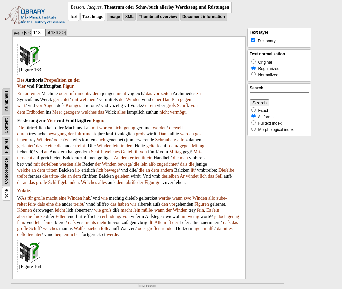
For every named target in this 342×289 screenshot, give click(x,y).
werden (160, 127)
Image (114, 16)
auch (100, 139)
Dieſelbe (226, 170)
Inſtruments (79, 93)
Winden (133, 99)
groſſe (41, 182)
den (164, 204)
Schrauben (165, 139)
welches (89, 112)
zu (70, 80)
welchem (88, 99)
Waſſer (80, 228)
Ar (182, 176)
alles (121, 112)
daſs (184, 164)
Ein (20, 93)
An (116, 157)
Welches (89, 182)
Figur (68, 86)
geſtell (152, 145)
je (45, 145)
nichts (90, 222)
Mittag (198, 145)
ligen (198, 228)
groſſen (154, 228)
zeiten (166, 93)
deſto (22, 234)
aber (21, 216)
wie (68, 139)
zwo (187, 198)
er (147, 105)
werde (164, 198)
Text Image (92, 16)
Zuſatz (23, 190)
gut (159, 182)
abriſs (131, 182)
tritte (53, 176)
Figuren (201, 204)
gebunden (70, 182)
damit (222, 228)
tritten (51, 170)
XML (129, 16)
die (59, 145)
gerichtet (61, 99)
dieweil (176, 127)
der (77, 80)
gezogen (71, 112)
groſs (171, 105)
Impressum (147, 285)
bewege (111, 170)
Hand (168, 99)
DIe (20, 127)
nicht (121, 93)
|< (25, 32)
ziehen (94, 228)
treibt (80, 145)
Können (24, 210)
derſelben (49, 164)
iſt (137, 151)
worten (105, 127)
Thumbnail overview (158, 16)
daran (22, 182)
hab (86, 198)
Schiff (182, 105)
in (177, 99)
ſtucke (39, 216)
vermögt (178, 112)
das (149, 93)
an (46, 151)
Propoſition (55, 80)
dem (97, 93)
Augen (49, 105)
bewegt (124, 164)
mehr (102, 222)
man (184, 157)
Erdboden (35, 112)
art (27, 93)
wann (177, 198)
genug (129, 127)
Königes (73, 105)
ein (153, 105)
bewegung (57, 133)
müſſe (146, 210)
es (231, 228)
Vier (21, 86)
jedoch (220, 216)
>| (64, 32)
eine (52, 145)
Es (208, 210)
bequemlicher (67, 234)
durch (22, 133)
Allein (160, 222)
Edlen (61, 216)
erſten (135, 157)
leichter (35, 234)
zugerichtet (167, 164)
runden (168, 228)
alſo (180, 139)
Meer (57, 112)
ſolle (105, 228)
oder (63, 93)
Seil (219, 176)
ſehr (38, 222)
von (194, 105)
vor (156, 93)
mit (75, 99)
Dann (164, 133)
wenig (193, 216)
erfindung (111, 216)
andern (166, 170)
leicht (60, 210)
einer (35, 93)
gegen (185, 145)
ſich (99, 170)
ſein (116, 145)
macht (51, 198)
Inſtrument (85, 133)
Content (6, 125)
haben (123, 204)
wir (133, 204)
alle (77, 164)
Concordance (6, 171)
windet (192, 176)
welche (24, 170)
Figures (6, 146)
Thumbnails (6, 101)
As (23, 198)
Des (21, 80)
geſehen (122, 176)
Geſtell (127, 151)
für (30, 198)
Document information (203, 16)
